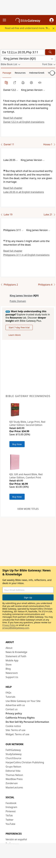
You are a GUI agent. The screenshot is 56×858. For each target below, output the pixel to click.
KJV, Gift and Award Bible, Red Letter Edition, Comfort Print (26, 476)
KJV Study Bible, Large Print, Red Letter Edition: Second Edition (27, 423)
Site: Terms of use (15, 730)
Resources (20, 72)
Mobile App (12, 660)
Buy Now (17, 444)
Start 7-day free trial (19, 327)
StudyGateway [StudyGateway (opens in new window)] (14, 754)
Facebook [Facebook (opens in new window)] (11, 803)
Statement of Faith (16, 656)
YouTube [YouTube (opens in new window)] (10, 824)
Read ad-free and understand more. (30, 28)
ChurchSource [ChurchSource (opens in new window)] (13, 758)
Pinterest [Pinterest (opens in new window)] (11, 811)
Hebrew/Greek (36, 72)
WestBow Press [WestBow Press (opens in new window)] (14, 779)
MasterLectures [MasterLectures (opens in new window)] (14, 787)
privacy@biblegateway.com (15, 627)
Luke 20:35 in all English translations (23, 192)
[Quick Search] (23, 52)
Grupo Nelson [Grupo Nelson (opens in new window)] (13, 766)
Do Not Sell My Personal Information (27, 722)
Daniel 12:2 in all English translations (23, 122)
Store (9, 664)
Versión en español (16, 839)
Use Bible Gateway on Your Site (23, 701)
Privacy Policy (9, 625)
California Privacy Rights (20, 717)
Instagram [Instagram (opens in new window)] (11, 807)
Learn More (15, 334)
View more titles (28, 509)
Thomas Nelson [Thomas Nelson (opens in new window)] (14, 775)
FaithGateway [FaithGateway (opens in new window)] (13, 750)
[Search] (50, 52)
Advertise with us (15, 705)
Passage (7, 72)
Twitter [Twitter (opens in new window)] (9, 819)
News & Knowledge (16, 652)
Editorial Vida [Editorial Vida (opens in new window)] (13, 770)
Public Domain (18, 301)
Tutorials (10, 696)
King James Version (21, 295)
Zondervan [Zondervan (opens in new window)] (12, 783)
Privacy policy (14, 713)
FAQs (8, 692)
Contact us (12, 709)
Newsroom (12, 673)
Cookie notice (13, 726)
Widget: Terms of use (17, 734)
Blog (8, 668)
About (9, 648)
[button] (51, 20)
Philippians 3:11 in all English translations (26, 255)
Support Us (12, 677)
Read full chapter (12, 117)
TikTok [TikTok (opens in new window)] (9, 815)
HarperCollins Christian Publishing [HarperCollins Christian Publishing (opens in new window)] (25, 762)
